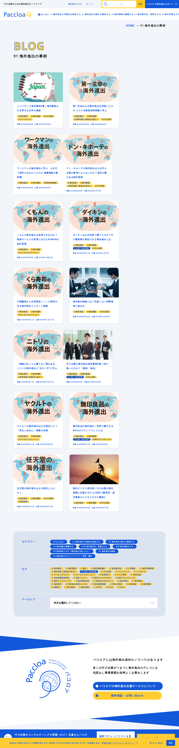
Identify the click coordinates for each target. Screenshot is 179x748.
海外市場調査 (148, 453)
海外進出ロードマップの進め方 (44, 652)
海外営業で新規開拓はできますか (92, 695)
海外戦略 (138, 465)
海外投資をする (85, 704)
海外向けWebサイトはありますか (92, 662)
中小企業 (107, 456)
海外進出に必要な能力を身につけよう (47, 705)
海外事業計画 (83, 465)
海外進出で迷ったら (140, 652)
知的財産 (132, 468)
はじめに (45, 14)
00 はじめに (58, 426)
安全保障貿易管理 (61, 462)
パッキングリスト (61, 459)
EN (92, 4)
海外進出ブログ (75, 4)
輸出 (84, 453)
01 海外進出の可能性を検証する (86, 426)
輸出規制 (85, 471)
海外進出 (57, 453)
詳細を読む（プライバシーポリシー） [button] (118, 743)
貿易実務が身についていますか (44, 708)
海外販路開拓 (99, 453)
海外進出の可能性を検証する (67, 14)
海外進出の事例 (138, 659)
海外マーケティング (62, 465)
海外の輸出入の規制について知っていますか (47, 690)
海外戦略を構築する (124, 14)
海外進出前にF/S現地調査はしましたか (95, 715)
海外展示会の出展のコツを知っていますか (95, 690)
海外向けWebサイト (104, 465)
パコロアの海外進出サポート (160, 4)
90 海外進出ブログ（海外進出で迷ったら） (71, 435)
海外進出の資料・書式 (142, 656)
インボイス (141, 456)
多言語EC (105, 459)
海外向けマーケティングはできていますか (95, 657)
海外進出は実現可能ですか (42, 669)
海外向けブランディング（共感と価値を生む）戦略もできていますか (95, 667)
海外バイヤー (81, 462)
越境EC (56, 471)
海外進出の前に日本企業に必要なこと (47, 656)
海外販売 (57, 468)
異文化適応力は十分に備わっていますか (47, 715)
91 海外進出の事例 (107, 435)
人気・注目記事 (89, 456)
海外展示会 (116, 453)
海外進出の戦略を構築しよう (90, 652)
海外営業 (123, 465)
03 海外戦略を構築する (63, 431)
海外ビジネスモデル (102, 462)
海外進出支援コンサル (77, 468)
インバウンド (123, 456)
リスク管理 (121, 459)
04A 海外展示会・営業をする (94, 431)
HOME (130, 25)
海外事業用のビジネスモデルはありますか (47, 674)
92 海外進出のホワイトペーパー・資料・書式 (72, 440)
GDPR (98, 471)
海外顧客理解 (99, 468)
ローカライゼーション (85, 459)
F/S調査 (131, 453)
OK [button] (171, 742)
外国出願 (136, 459)
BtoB (110, 471)
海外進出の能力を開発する (98, 14)
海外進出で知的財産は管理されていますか (47, 683)
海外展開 (72, 453)
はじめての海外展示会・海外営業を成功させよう (95, 683)
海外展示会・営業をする (149, 14)
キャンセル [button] (156, 742)
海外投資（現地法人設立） (64, 456)
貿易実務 (147, 468)
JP (87, 4)
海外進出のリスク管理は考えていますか (47, 679)
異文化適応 (117, 468)
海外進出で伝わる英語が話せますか (47, 712)
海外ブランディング (126, 462)
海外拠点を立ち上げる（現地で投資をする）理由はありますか (95, 710)
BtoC (121, 471)
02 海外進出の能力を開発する (121, 426)
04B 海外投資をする (124, 431)
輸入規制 (70, 471)
